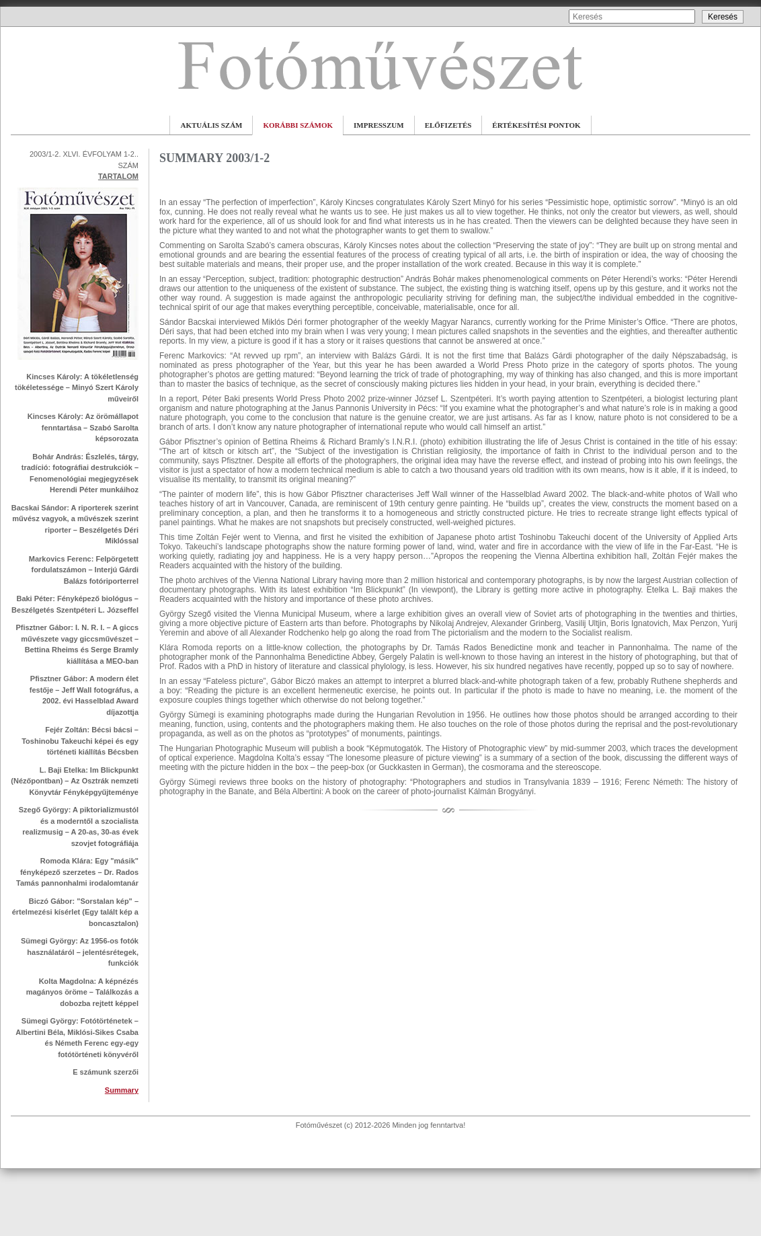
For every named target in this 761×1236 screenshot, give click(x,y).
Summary (121, 1090)
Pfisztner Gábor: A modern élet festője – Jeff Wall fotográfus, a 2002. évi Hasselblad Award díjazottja (84, 695)
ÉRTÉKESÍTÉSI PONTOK (536, 125)
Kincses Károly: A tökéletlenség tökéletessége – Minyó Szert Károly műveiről (76, 388)
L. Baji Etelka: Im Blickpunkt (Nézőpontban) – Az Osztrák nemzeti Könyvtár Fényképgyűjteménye (74, 781)
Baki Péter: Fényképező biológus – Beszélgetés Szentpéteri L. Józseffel (74, 604)
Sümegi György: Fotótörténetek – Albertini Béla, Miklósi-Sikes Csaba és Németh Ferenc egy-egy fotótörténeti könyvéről (76, 1037)
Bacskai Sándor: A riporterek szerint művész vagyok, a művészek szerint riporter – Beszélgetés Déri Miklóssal (74, 524)
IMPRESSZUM (379, 125)
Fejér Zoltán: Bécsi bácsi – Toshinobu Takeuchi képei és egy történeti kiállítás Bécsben (80, 741)
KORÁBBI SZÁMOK (298, 125)
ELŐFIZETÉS (448, 125)
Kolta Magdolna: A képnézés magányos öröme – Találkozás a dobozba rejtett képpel (82, 992)
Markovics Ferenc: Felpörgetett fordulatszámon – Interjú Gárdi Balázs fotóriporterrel (83, 570)
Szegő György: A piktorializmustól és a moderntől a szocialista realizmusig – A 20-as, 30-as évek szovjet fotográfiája (78, 826)
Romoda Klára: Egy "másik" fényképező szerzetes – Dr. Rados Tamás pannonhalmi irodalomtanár (77, 872)
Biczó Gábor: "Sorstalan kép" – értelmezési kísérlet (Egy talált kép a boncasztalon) (75, 912)
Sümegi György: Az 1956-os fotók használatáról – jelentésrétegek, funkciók (79, 952)
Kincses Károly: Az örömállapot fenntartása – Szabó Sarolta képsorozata (83, 427)
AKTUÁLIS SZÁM (211, 125)
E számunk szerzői (105, 1072)
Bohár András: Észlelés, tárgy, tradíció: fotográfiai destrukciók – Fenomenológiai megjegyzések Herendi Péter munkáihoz (80, 473)
